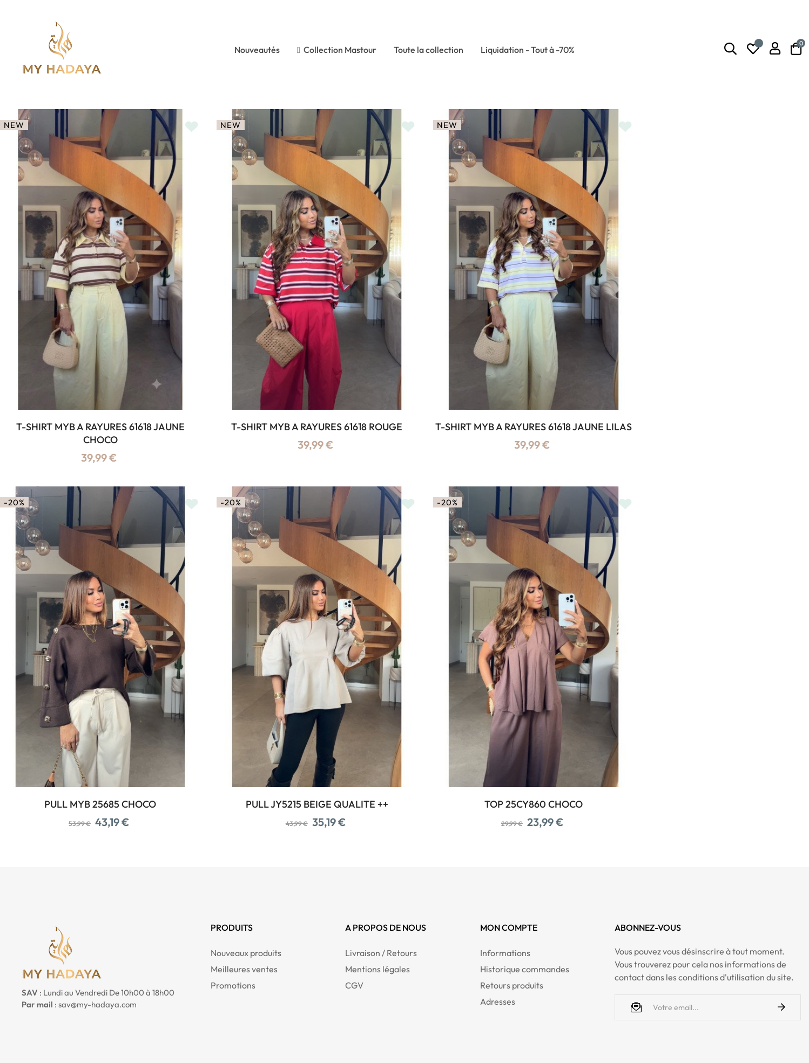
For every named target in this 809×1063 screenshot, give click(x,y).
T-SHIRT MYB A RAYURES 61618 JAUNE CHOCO (95, 417)
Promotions (233, 954)
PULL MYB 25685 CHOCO (714, 411)
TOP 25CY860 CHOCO (301, 773)
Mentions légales (377, 937)
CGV (354, 954)
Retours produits (511, 954)
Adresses (497, 970)
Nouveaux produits (246, 921)
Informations (505, 921)
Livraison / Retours (381, 921)
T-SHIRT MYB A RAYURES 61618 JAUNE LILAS (507, 417)
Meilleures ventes (244, 937)
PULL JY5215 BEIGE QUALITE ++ (95, 773)
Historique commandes (524, 937)
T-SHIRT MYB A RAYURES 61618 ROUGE (301, 411)
